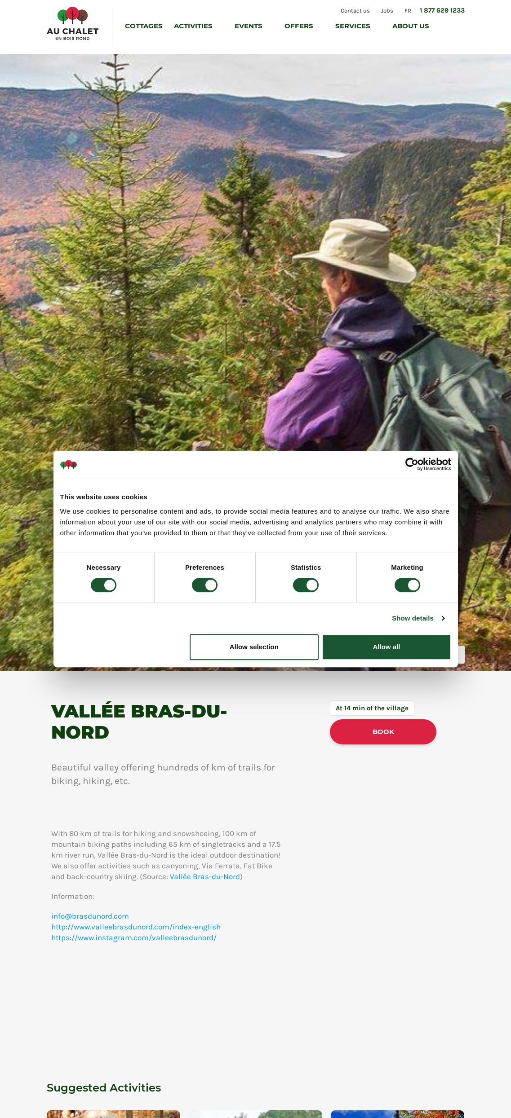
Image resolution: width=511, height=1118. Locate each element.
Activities (194, 26)
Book (383, 731)
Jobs (387, 10)
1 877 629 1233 (442, 10)
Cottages (144, 26)
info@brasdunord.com (90, 915)
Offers (299, 26)
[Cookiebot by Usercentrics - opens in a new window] (412, 464)
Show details (413, 618)
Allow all (386, 647)
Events (249, 26)
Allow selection (254, 647)
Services (353, 26)
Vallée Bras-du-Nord (205, 876)
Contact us (354, 10)
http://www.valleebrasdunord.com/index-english (136, 926)
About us (411, 26)
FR (407, 10)
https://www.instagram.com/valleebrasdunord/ (134, 937)
